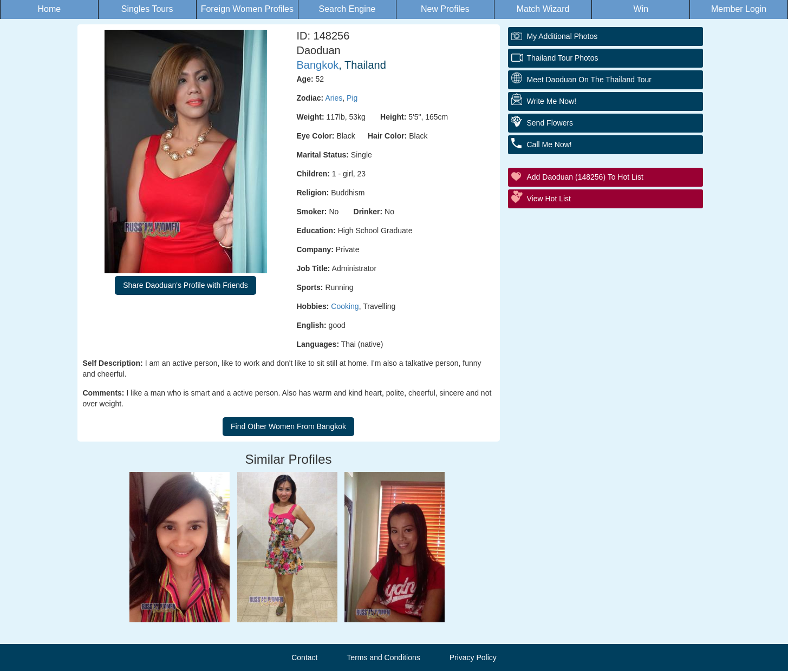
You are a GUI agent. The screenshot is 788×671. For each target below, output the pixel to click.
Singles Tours (147, 9)
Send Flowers (550, 123)
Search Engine (347, 9)
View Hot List (549, 198)
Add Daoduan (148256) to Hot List (585, 177)
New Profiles (445, 9)
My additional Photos (562, 36)
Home (49, 9)
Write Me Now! (552, 101)
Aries (333, 98)
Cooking (345, 306)
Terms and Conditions (383, 657)
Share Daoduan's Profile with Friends (185, 285)
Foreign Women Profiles (247, 9)
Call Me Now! (549, 144)
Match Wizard (543, 9)
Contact (304, 657)
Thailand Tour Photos (562, 58)
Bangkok (318, 65)
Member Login (738, 9)
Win (641, 9)
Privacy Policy (473, 657)
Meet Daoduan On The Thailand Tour (589, 79)
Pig (352, 98)
